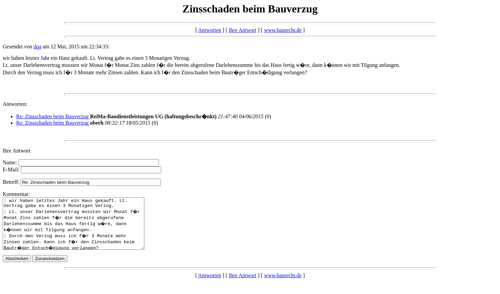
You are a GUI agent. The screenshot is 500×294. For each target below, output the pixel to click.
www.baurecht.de (283, 30)
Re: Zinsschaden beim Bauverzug (52, 116)
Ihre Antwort (242, 30)
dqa (37, 46)
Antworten (209, 30)
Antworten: (15, 104)
